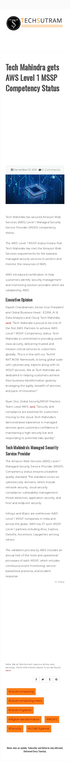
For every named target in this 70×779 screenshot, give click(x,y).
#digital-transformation (24, 719)
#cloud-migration (20, 710)
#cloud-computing (21, 691)
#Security (15, 728)
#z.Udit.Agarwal (38, 728)
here (8, 670)
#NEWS (51, 719)
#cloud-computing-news (25, 700)
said (8, 323)
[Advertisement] (35, 130)
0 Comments (51, 169)
